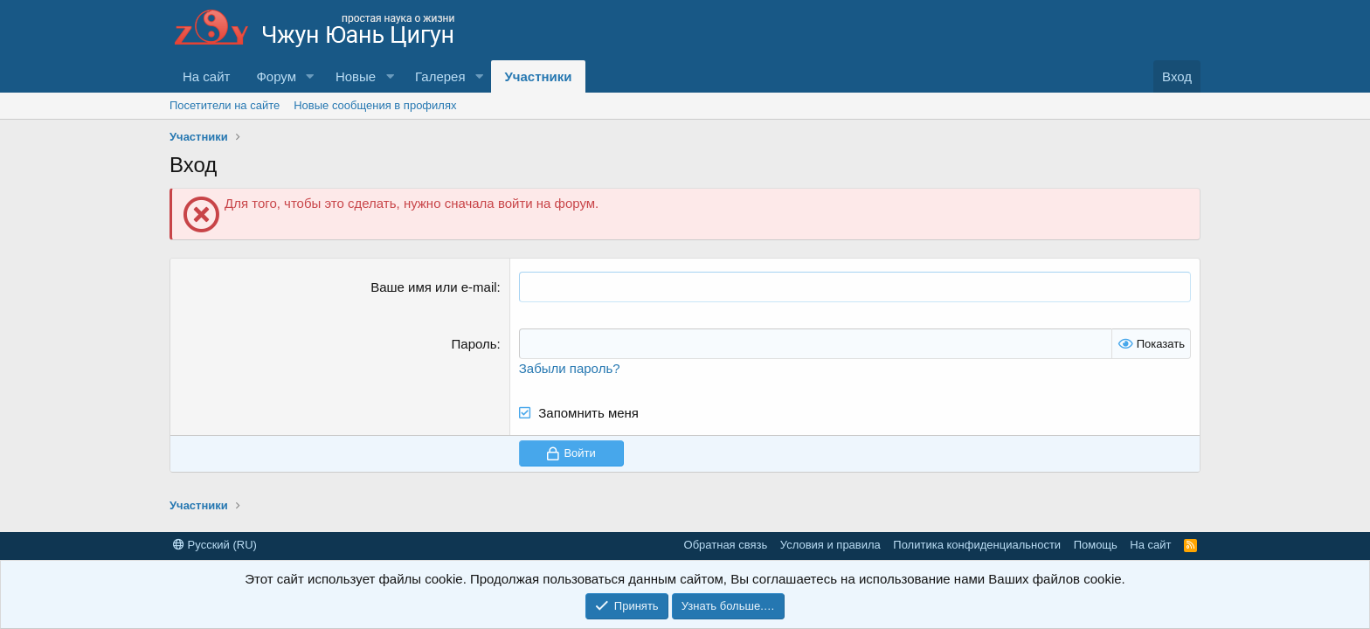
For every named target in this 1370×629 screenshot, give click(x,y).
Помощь (1095, 544)
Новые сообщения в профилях (375, 105)
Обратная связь (726, 544)
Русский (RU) (215, 544)
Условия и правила (830, 544)
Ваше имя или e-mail (433, 287)
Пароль (474, 343)
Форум (276, 76)
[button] (310, 76)
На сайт (206, 76)
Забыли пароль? (569, 368)
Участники (537, 76)
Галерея (440, 76)
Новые (356, 76)
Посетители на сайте (225, 105)
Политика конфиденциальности (977, 544)
